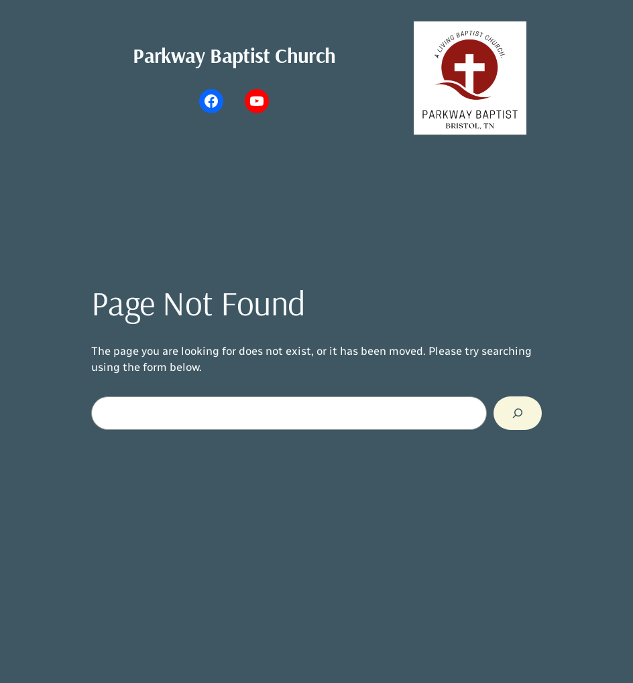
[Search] (518, 413)
